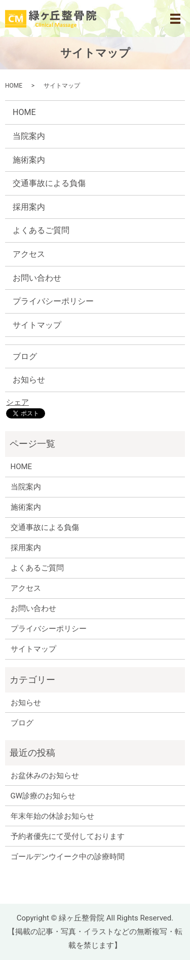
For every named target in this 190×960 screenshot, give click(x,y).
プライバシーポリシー (53, 301)
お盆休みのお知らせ (45, 775)
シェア (17, 402)
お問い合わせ (37, 278)
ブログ (25, 356)
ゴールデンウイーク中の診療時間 (68, 856)
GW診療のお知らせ (43, 795)
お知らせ (29, 380)
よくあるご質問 (41, 230)
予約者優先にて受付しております (68, 836)
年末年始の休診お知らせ (52, 816)
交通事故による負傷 (49, 183)
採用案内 (29, 207)
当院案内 (29, 136)
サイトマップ (37, 325)
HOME (13, 85)
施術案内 (29, 160)
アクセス (29, 254)
